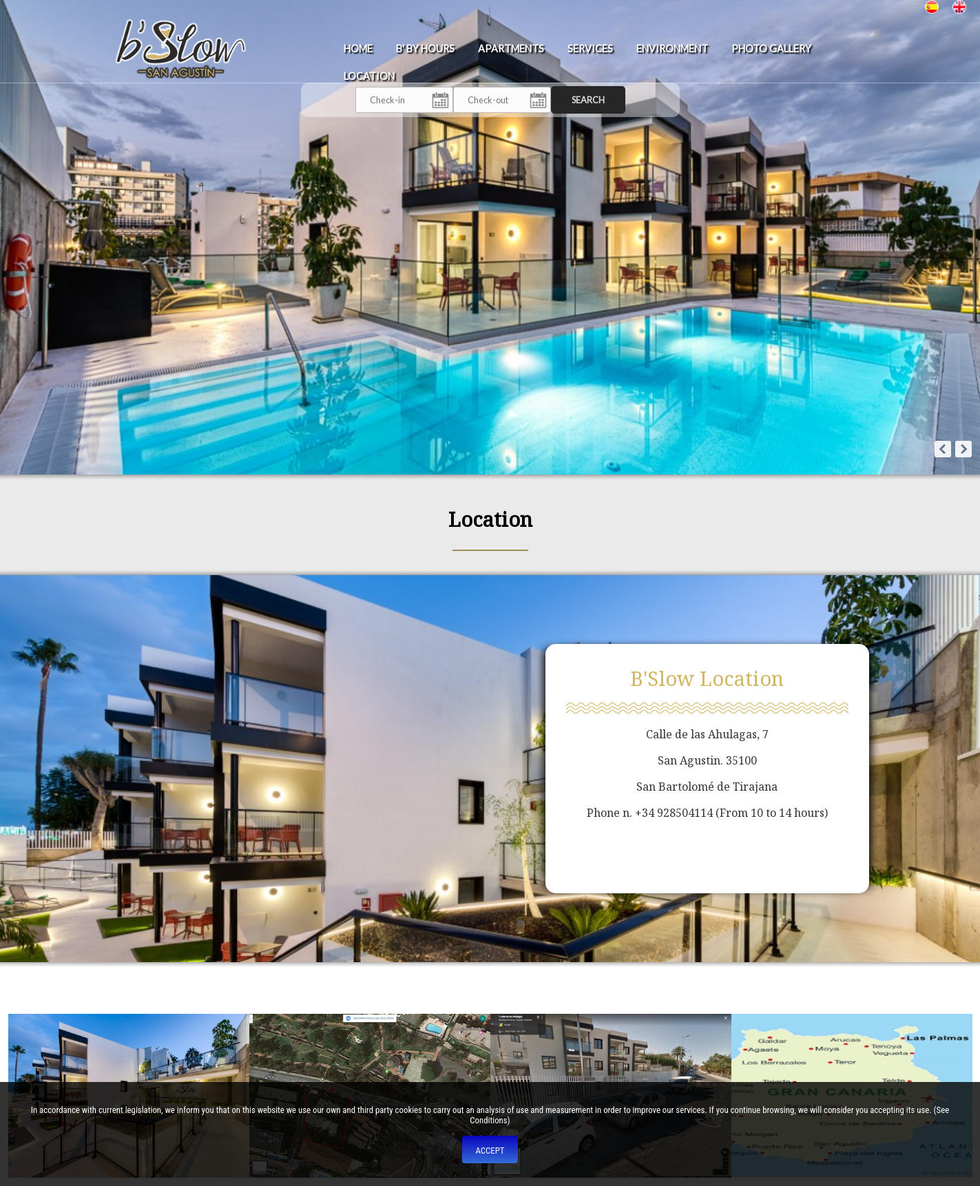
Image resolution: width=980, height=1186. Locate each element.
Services (590, 48)
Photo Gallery (771, 48)
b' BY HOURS (425, 48)
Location (369, 76)
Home (358, 48)
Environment (672, 48)
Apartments (511, 48)
